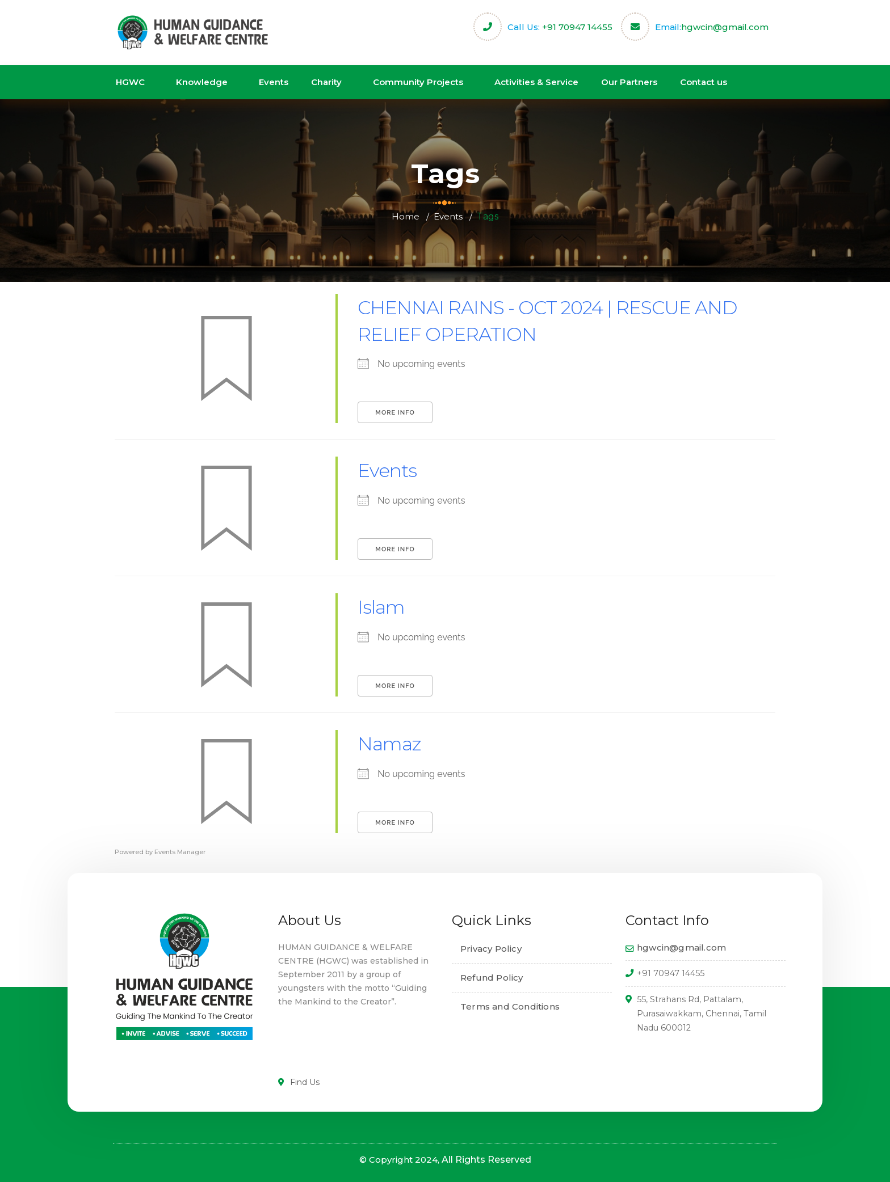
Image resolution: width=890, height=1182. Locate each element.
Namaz (392, 743)
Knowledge (202, 82)
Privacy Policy (491, 948)
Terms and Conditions (510, 1006)
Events (273, 82)
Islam (383, 606)
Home (404, 216)
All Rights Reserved (486, 1159)
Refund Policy (491, 977)
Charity (326, 82)
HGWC (130, 82)
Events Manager (179, 852)
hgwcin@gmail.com (725, 27)
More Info (394, 412)
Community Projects (418, 82)
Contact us (703, 82)
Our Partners (629, 82)
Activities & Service (536, 82)
